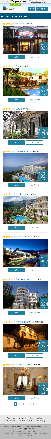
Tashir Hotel (22, 193)
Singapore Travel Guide (16, 427)
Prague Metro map (29, 429)
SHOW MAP (16, 4)
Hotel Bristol (22, 23)
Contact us (22, 418)
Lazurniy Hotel (24, 279)
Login (32, 8)
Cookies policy (36, 418)
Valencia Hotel (23, 321)
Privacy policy (9, 420)
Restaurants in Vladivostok (34, 427)
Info (16, 57)
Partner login (40, 420)
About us (11, 418)
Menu (5, 16)
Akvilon (20, 108)
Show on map (34, 57)
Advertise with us (24, 420)
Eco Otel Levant (24, 236)
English (42, 8)
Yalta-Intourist (23, 151)
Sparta (19, 66)
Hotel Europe (23, 364)
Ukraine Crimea (20, 16)
